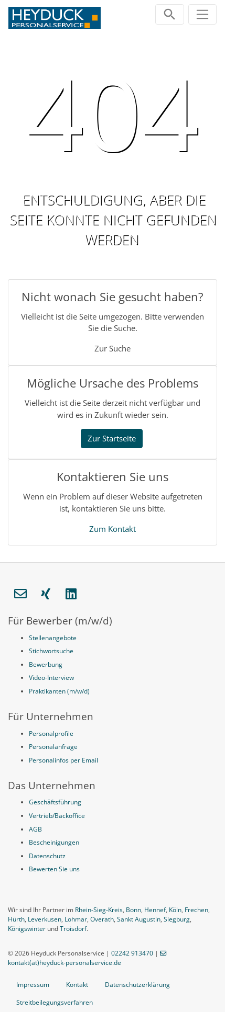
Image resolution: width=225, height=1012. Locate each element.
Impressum (32, 984)
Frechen (196, 909)
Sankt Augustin (138, 919)
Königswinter (27, 928)
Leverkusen (44, 919)
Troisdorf (73, 928)
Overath (102, 919)
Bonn (133, 909)
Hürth (16, 919)
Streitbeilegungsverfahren (54, 1002)
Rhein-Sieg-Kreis (99, 909)
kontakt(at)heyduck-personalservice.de (64, 962)
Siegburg (177, 919)
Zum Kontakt (112, 529)
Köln (175, 909)
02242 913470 (132, 953)
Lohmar (76, 919)
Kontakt (77, 984)
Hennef (155, 909)
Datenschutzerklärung (137, 984)
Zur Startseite (112, 438)
